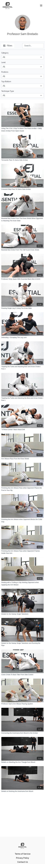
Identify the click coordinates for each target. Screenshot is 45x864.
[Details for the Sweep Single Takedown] (22, 614)
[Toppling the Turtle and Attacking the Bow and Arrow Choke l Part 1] (22, 399)
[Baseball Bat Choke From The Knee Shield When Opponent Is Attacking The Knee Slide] (22, 219)
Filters (7, 45)
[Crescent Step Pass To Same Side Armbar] (22, 189)
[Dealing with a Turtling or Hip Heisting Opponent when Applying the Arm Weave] (22, 583)
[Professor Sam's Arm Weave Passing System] (22, 704)
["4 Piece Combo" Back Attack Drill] (22, 429)
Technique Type (7, 91)
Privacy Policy (22, 858)
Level (3, 62)
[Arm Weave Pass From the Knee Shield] (22, 459)
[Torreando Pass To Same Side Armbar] (22, 160)
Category (5, 53)
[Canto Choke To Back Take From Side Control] (22, 674)
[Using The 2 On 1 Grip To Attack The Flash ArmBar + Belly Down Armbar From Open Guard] (22, 129)
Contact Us (22, 862)
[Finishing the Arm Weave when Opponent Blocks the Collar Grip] (22, 520)
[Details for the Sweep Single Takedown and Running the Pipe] (22, 644)
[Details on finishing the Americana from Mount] (22, 791)
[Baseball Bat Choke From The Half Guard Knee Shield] (22, 250)
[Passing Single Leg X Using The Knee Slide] (22, 308)
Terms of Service (22, 854)
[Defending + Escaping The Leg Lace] (22, 337)
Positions (4, 72)
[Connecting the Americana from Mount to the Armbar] (22, 733)
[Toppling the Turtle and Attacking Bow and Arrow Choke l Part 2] (22, 367)
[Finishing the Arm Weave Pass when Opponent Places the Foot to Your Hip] (22, 489)
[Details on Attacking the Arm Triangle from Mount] (22, 762)
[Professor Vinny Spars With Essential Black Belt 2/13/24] (22, 279)
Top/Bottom (6, 82)
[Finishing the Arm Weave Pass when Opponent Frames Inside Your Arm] (22, 552)
